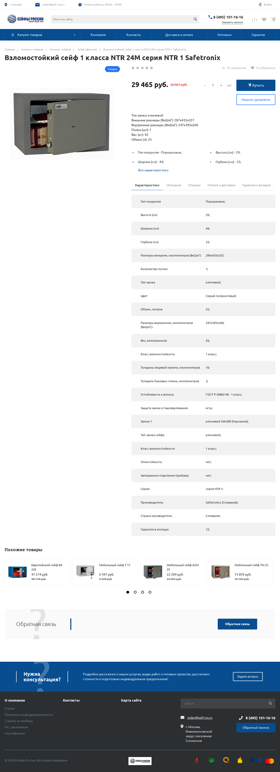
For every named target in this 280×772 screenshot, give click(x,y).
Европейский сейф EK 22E (46, 567)
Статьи (10, 708)
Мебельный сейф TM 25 (251, 565)
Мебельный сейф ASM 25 (183, 567)
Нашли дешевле (255, 99)
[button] (127, 592)
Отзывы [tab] (194, 185)
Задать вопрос (248, 676)
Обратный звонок (255, 727)
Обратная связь (237, 624)
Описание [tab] (173, 185)
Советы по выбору (19, 721)
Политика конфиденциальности (29, 715)
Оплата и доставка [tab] (221, 185)
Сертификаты (15, 733)
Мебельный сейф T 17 (114, 565)
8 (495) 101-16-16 (228, 17)
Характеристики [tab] (147, 185)
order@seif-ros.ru (53, 4)
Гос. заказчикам (16, 727)
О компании (15, 700)
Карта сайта (131, 700)
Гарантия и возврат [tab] (256, 185)
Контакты (71, 700)
